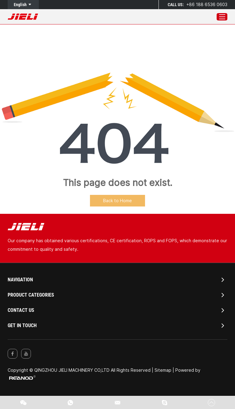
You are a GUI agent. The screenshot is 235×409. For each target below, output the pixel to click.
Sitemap (163, 370)
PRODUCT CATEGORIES (31, 295)
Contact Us (21, 310)
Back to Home (117, 200)
